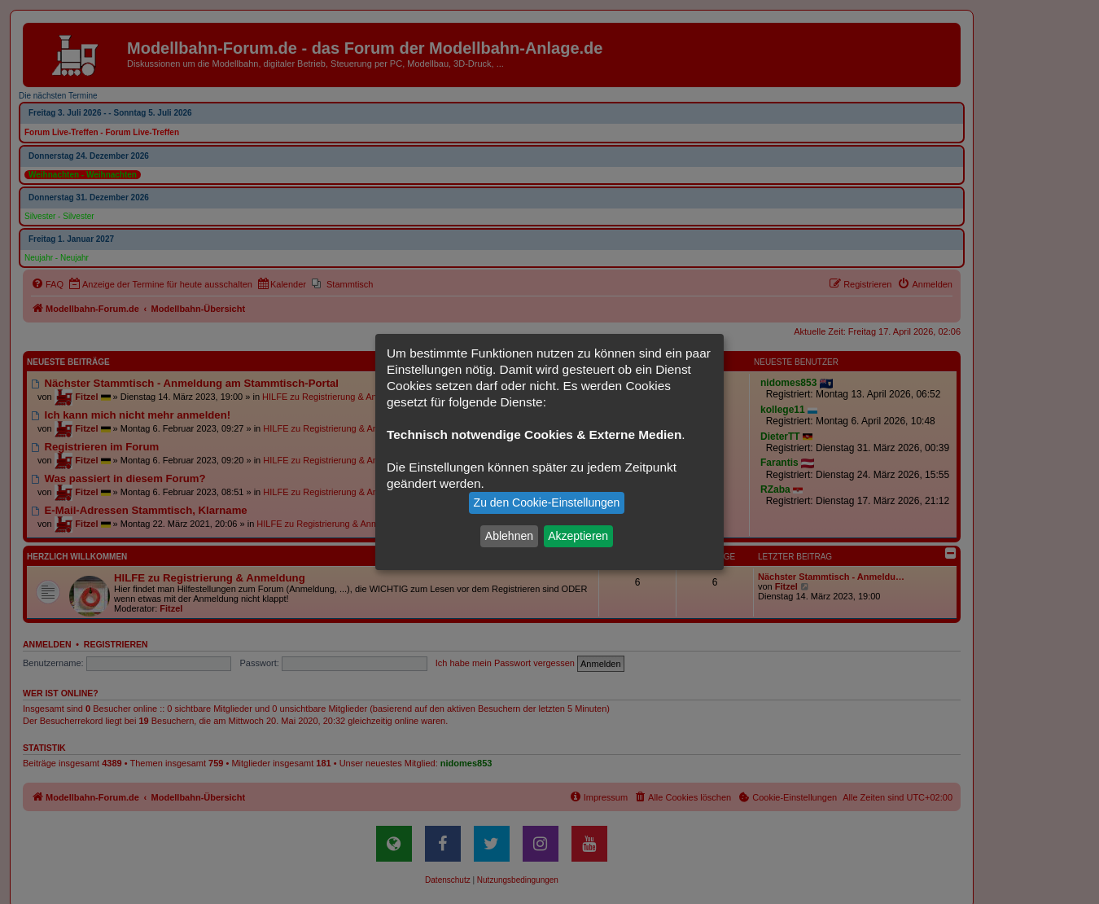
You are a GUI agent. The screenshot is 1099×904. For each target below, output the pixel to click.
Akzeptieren (578, 535)
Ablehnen (509, 535)
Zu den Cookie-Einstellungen (547, 502)
